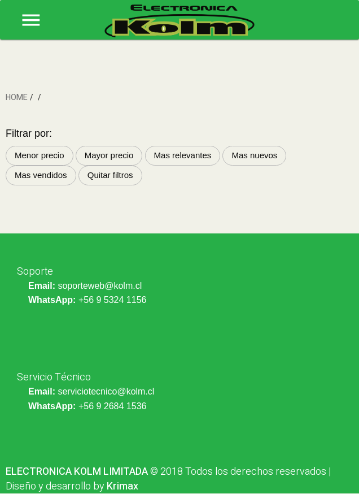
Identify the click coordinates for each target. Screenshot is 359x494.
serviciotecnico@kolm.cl (106, 391)
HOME (17, 97)
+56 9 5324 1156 (112, 300)
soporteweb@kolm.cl (100, 286)
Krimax (122, 486)
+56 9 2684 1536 (112, 406)
